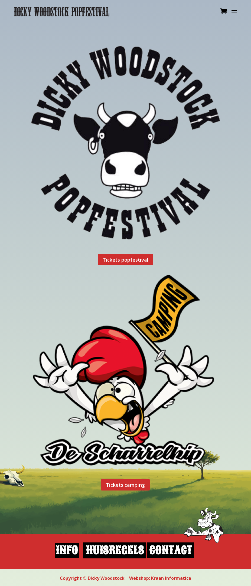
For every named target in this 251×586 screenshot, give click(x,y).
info (67, 550)
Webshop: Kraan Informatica (160, 578)
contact (170, 550)
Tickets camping (125, 485)
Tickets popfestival (125, 259)
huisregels (115, 550)
